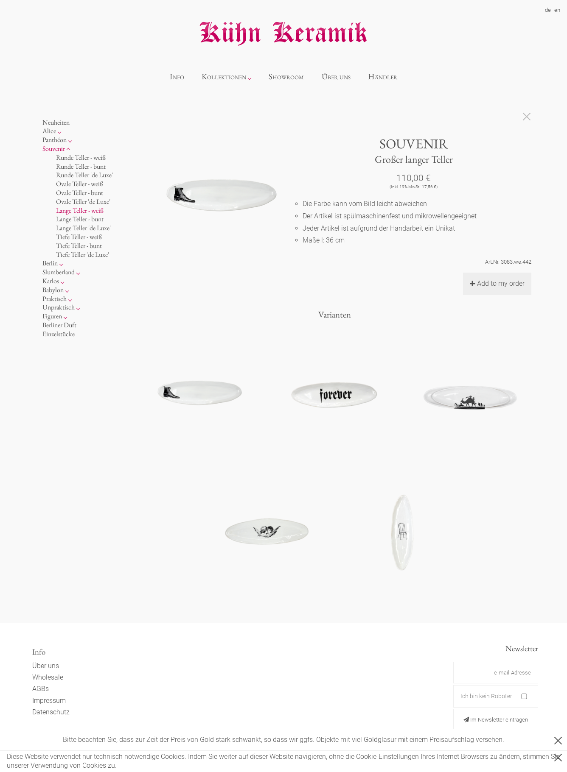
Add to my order (497, 283)
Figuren (52, 316)
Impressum (49, 701)
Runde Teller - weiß (81, 157)
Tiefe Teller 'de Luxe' (82, 254)
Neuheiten (56, 122)
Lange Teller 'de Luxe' (83, 227)
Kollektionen (224, 76)
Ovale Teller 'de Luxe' (83, 201)
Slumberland (58, 272)
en (557, 10)
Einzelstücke (58, 333)
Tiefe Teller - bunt (79, 245)
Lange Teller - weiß (80, 210)
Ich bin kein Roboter (486, 696)
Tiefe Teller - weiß (79, 236)
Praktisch (54, 298)
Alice (49, 130)
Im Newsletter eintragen (495, 719)
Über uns (336, 76)
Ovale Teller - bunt (79, 192)
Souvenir (53, 148)
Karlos (50, 280)
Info (177, 76)
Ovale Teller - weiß (79, 183)
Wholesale (47, 677)
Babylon (53, 289)
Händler (382, 76)
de (548, 10)
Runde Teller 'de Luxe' (84, 174)
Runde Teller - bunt (81, 166)
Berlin (50, 263)
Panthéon (54, 139)
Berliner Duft (59, 325)
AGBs (40, 689)
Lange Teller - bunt (80, 219)
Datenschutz (51, 712)
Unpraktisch (58, 307)
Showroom (286, 76)
